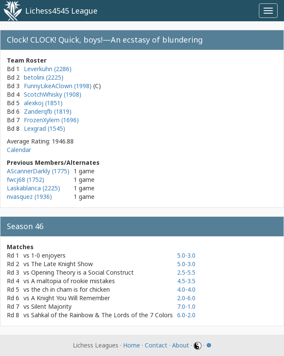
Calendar (19, 150)
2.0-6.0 (186, 298)
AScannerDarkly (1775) (38, 171)
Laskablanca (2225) (33, 188)
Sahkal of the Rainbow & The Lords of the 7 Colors (102, 315)
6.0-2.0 (186, 315)
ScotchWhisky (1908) (52, 94)
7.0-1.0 (186, 306)
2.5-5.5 (186, 272)
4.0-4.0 (186, 289)
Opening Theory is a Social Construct (82, 272)
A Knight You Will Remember (70, 298)
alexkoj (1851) (43, 103)
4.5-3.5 (186, 281)
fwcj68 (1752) (25, 179)
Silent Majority (51, 306)
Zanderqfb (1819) (48, 111)
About (180, 345)
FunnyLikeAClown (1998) (58, 86)
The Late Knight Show (62, 264)
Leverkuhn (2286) (48, 69)
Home (131, 345)
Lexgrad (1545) (44, 128)
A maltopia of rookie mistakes (73, 281)
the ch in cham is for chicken (70, 289)
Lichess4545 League (61, 11)
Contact (156, 345)
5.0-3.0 (186, 255)
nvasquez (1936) (29, 196)
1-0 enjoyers (48, 255)
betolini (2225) (43, 77)
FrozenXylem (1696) (51, 120)
